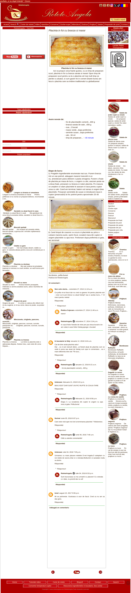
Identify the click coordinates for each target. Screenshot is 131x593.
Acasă (6, 24)
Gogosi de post (20, 301)
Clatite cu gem (20, 246)
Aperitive (45, 24)
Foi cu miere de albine (116, 275)
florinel (57, 418)
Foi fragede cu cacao (115, 371)
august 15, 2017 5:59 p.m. (69, 493)
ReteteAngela (66, 321)
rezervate (86, 589)
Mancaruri (112, 218)
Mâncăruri (76, 24)
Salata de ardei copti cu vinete (117, 114)
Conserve (54, 24)
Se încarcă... (7, 145)
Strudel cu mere (20, 283)
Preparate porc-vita (115, 230)
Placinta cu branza (21, 340)
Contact (124, 24)
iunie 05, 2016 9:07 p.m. (70, 418)
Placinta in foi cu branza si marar (76, 68)
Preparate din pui (114, 228)
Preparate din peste (115, 225)
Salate (100, 24)
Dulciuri (85, 24)
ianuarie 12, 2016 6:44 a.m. (81, 341)
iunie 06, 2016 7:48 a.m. (85, 435)
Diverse (111, 213)
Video (37, 24)
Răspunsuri (61, 306)
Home (14, 582)
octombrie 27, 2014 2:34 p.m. (87, 321)
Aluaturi (111, 204)
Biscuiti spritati (20, 227)
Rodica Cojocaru (67, 310)
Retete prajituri (113, 232)
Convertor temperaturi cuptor (40, 586)
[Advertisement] (77, 100)
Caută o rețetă (119, 20)
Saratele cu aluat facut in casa (26, 211)
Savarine (123, 323)
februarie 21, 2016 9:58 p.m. (86, 399)
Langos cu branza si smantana (26, 192)
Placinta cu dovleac (22, 264)
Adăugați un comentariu (59, 508)
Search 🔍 (14, 24)
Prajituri (93, 24)
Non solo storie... (62, 289)
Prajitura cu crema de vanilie (117, 396)
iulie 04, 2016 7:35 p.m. (72, 452)
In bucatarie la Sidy (62, 341)
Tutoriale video (35, 582)
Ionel (57, 493)
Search (116, 582)
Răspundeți (59, 301)
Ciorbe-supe (65, 24)
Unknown (58, 382)
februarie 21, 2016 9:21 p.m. (74, 382)
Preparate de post (112, 24)
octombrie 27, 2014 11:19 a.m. (80, 289)
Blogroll (80, 582)
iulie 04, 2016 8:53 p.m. (84, 473)
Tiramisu (123, 250)
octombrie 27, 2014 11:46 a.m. (86, 310)
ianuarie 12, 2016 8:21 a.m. (86, 365)
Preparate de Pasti (115, 220)
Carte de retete (27, 24)
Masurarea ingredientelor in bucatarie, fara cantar (82, 586)
